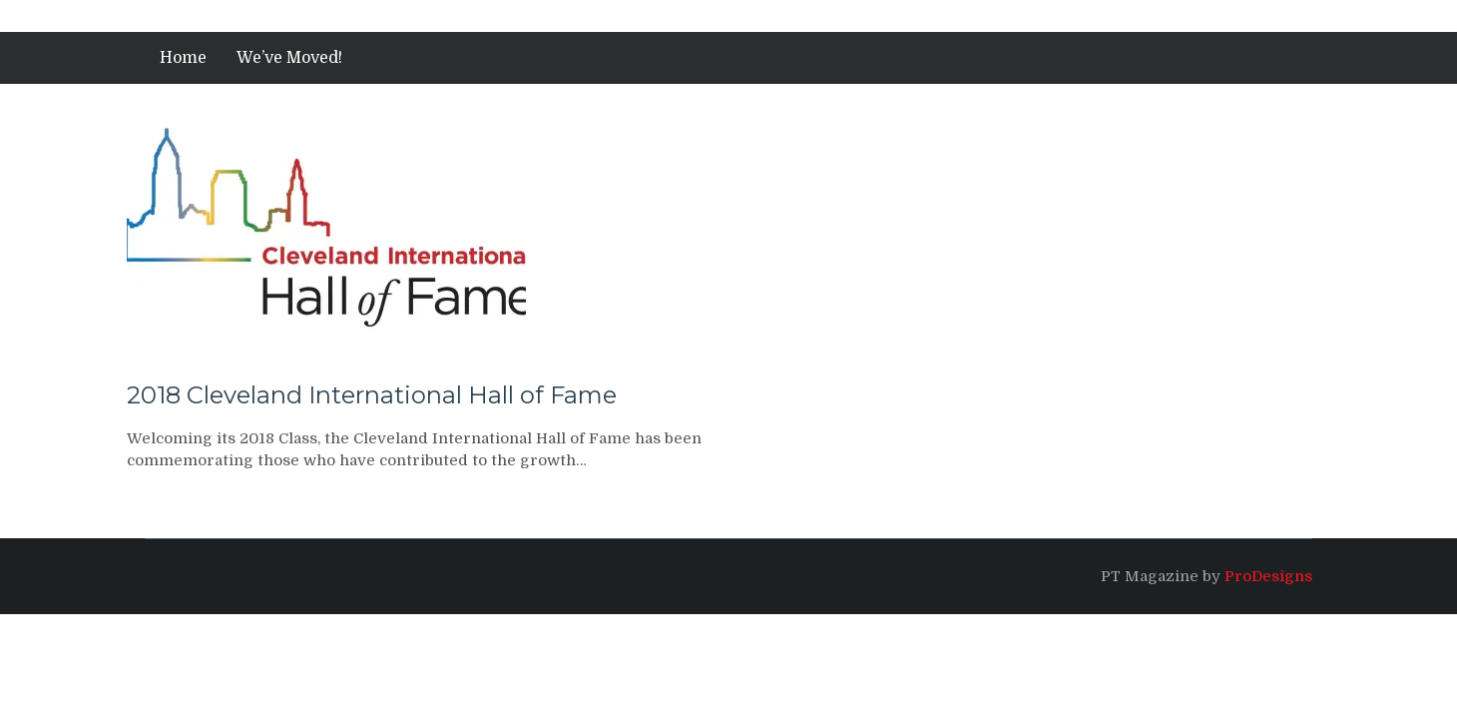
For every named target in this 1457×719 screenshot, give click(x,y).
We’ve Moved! (289, 58)
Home (183, 58)
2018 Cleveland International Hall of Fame (372, 394)
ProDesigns (1268, 576)
